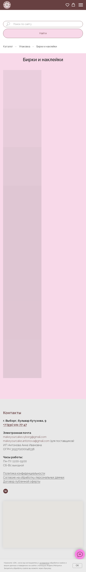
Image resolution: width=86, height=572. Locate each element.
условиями (44, 563)
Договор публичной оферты (21, 481)
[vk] (5, 491)
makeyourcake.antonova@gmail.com (26, 441)
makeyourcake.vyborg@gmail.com (24, 436)
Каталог (8, 46)
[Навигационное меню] (81, 5)
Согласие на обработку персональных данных (33, 477)
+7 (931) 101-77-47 (15, 424)
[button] (67, 5)
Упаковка (24, 46)
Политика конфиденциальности (24, 473)
